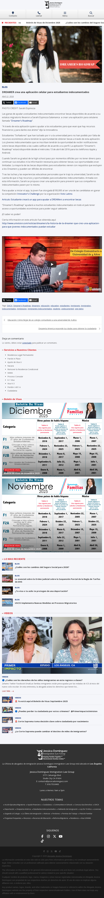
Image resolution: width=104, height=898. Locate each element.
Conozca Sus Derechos (83, 805)
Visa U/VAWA (86, 818)
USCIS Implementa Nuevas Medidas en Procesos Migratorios (46, 603)
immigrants (75, 306)
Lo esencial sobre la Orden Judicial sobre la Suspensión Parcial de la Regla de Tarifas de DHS (57, 580)
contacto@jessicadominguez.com (53, 781)
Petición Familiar (86, 813)
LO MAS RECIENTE (14, 559)
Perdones (56, 813)
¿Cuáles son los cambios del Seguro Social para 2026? (42, 567)
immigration (86, 306)
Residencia (74, 818)
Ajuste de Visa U (14, 362)
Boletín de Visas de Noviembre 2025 (22, 549)
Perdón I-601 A (14, 387)
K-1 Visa (10, 380)
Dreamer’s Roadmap (21, 120)
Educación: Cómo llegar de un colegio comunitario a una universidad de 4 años (42, 320)
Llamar (39, 14)
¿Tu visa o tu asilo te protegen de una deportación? (41, 591)
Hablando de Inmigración (68, 809)
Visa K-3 (10, 383)
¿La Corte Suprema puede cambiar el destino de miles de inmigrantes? (51, 731)
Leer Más (8, 691)
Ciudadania (12, 390)
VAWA (10, 373)
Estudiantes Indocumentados (44, 809)
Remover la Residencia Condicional (22, 369)
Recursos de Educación (42, 818)
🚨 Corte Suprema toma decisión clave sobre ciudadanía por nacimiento (52, 721)
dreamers (36, 306)
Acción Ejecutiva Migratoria (15, 805)
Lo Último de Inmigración (32, 813)
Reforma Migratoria (60, 818)
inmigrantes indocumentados (40, 309)
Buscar (91, 14)
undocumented (67, 309)
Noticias (47, 813)
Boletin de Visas (13, 399)
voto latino (79, 309)
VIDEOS (8, 613)
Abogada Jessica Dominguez (59, 856)
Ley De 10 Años (86, 809)
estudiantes (65, 306)
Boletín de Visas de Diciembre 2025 (48, 22)
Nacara (10, 366)
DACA (9, 306)
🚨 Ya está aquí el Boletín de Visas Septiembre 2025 (41, 701)
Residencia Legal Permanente (20, 355)
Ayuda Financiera (34, 805)
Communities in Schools (63, 805)
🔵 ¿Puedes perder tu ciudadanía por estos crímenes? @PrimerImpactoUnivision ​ (56, 711)
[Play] (52, 264)
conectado (27, 343)
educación (45, 306)
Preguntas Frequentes (13, 818)
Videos (5, 677)
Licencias (97, 809)
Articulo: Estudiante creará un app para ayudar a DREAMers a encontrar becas (42, 199)
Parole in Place (13, 358)
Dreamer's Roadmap (22, 306)
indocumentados (9, 309)
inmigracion (22, 309)
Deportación (9, 809)
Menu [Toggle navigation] (65, 14)
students (56, 309)
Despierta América (24, 809)
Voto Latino (66, 193)
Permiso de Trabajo (69, 813)
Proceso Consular (15, 376)
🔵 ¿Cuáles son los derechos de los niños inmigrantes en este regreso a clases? (42, 680)
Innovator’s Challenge (28, 193)
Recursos (27, 818)
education (55, 306)
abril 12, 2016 (8, 96)
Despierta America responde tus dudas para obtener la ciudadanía (67, 328)
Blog (4, 87)
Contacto (13, 14)
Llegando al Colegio (12, 813)
